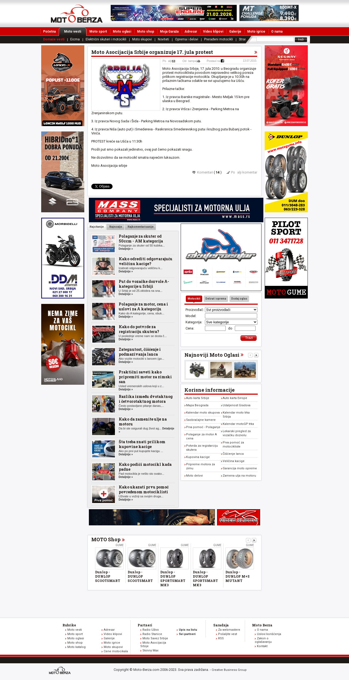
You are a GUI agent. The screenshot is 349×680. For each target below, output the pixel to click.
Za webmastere (229, 630)
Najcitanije (96, 226)
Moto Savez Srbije (155, 638)
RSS (221, 638)
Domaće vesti (53, 39)
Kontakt (262, 646)
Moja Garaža (169, 31)
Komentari (205, 172)
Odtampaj (190, 61)
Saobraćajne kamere (201, 420)
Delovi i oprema (215, 298)
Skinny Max (150, 650)
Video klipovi (213, 31)
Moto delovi (194, 475)
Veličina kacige (234, 461)
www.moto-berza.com (60, 670)
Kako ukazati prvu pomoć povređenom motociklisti (144, 489)
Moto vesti (75, 31)
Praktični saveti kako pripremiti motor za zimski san (145, 376)
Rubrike (69, 625)
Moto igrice (256, 31)
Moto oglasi (122, 31)
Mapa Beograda (197, 405)
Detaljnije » (126, 248)
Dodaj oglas (239, 298)
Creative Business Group (229, 670)
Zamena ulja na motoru (239, 475)
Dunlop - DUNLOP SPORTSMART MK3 (172, 578)
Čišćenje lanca (233, 454)
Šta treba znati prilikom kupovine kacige (142, 444)
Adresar (190, 31)
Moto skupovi (142, 39)
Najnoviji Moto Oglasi (211, 355)
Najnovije (115, 226)
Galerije (235, 31)
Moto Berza (262, 625)
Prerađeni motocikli (218, 39)
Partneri (145, 625)
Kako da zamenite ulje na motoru (143, 421)
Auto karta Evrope (235, 398)
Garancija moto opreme (240, 468)
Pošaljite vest (227, 634)
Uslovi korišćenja (269, 634)
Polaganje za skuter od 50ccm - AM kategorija (141, 239)
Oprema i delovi (186, 39)
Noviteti (163, 39)
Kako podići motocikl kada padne (145, 467)
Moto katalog (76, 647)
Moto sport (98, 31)
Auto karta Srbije (197, 398)
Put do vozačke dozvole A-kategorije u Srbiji (144, 284)
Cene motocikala (116, 651)
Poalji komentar (244, 172)
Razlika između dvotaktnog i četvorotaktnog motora (146, 399)
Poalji (167, 61)
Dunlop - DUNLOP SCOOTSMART (107, 576)
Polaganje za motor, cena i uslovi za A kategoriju (143, 306)
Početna (49, 31)
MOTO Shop (106, 539)
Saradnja (221, 625)
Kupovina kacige (198, 457)
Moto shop (145, 31)
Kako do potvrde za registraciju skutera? (139, 329)
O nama (276, 31)
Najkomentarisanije (140, 226)
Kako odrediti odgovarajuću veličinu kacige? (145, 261)
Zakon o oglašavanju (263, 640)
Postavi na (214, 61)
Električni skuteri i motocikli (106, 39)
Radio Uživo (150, 630)
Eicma (75, 39)
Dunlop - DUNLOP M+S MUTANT (237, 576)
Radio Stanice (152, 634)
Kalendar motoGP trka (238, 424)
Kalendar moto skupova (203, 412)
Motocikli (194, 298)
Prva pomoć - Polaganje (203, 427)
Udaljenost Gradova (236, 405)
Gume (120, 545)
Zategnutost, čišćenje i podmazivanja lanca (140, 352)
